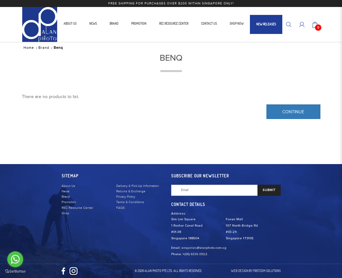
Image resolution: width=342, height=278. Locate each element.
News (66, 191)
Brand (43, 48)
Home (28, 48)
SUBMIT (269, 190)
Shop (65, 213)
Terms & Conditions (130, 202)
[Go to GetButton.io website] (15, 271)
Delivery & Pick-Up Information (137, 186)
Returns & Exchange (130, 191)
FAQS (120, 208)
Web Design (239, 270)
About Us (68, 186)
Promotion (69, 202)
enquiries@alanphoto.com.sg (203, 247)
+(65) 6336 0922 (195, 254)
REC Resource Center (77, 208)
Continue (293, 112)
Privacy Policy (125, 197)
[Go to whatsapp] (15, 259)
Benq (58, 48)
